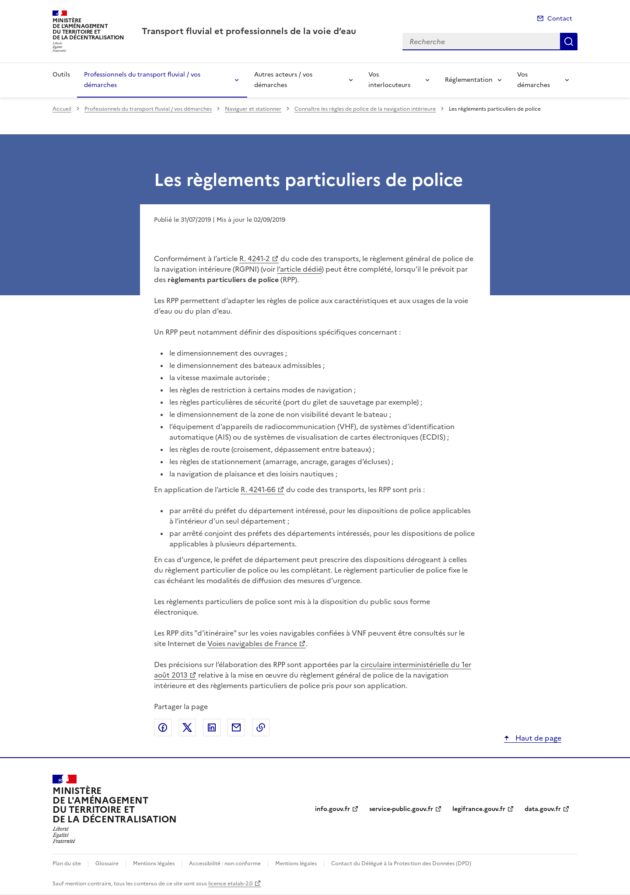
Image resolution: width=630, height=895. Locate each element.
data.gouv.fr (543, 809)
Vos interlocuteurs (389, 80)
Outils (61, 74)
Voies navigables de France (252, 643)
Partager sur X (187, 727)
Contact (559, 18)
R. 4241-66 (258, 489)
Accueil (61, 109)
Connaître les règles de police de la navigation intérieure (365, 109)
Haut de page (537, 738)
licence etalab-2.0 (230, 884)
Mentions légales (154, 863)
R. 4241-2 (254, 258)
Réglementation (469, 79)
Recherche (569, 41)
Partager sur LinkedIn (211, 727)
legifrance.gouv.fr (478, 809)
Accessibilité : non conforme (225, 863)
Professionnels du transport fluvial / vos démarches (142, 80)
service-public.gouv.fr (401, 809)
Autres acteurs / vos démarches (283, 80)
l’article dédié (299, 269)
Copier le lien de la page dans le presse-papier (261, 727)
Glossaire (107, 863)
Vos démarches (533, 80)
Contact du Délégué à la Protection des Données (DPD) (401, 863)
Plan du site (66, 863)
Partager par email (236, 727)
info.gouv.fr (332, 809)
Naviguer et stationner (253, 109)
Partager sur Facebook (163, 727)
